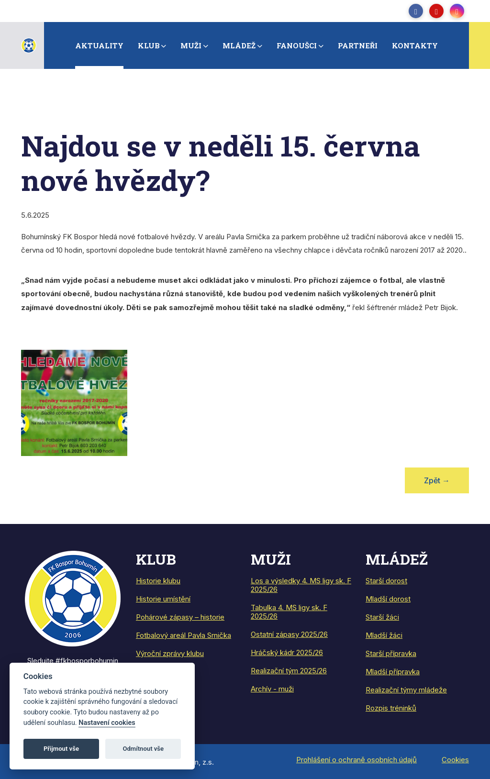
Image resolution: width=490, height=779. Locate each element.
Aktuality (99, 45)
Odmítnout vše (143, 748)
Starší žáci (382, 617)
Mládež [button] (239, 45)
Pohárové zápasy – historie (180, 617)
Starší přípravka (391, 653)
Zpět (437, 480)
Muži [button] (190, 45)
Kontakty (415, 45)
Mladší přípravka (393, 671)
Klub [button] (149, 45)
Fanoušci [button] (297, 45)
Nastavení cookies (106, 723)
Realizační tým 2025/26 (289, 670)
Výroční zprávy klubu (170, 653)
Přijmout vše (61, 748)
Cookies (455, 759)
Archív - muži (272, 688)
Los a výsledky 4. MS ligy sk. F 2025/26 (301, 585)
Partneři (358, 45)
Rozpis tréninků (391, 707)
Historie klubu (158, 580)
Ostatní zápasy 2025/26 (289, 634)
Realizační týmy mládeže (406, 689)
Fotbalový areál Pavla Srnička (183, 635)
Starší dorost (386, 580)
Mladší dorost (388, 598)
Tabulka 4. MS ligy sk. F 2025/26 (289, 612)
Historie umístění (163, 598)
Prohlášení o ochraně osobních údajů (356, 759)
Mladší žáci (384, 635)
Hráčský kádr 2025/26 (287, 652)
